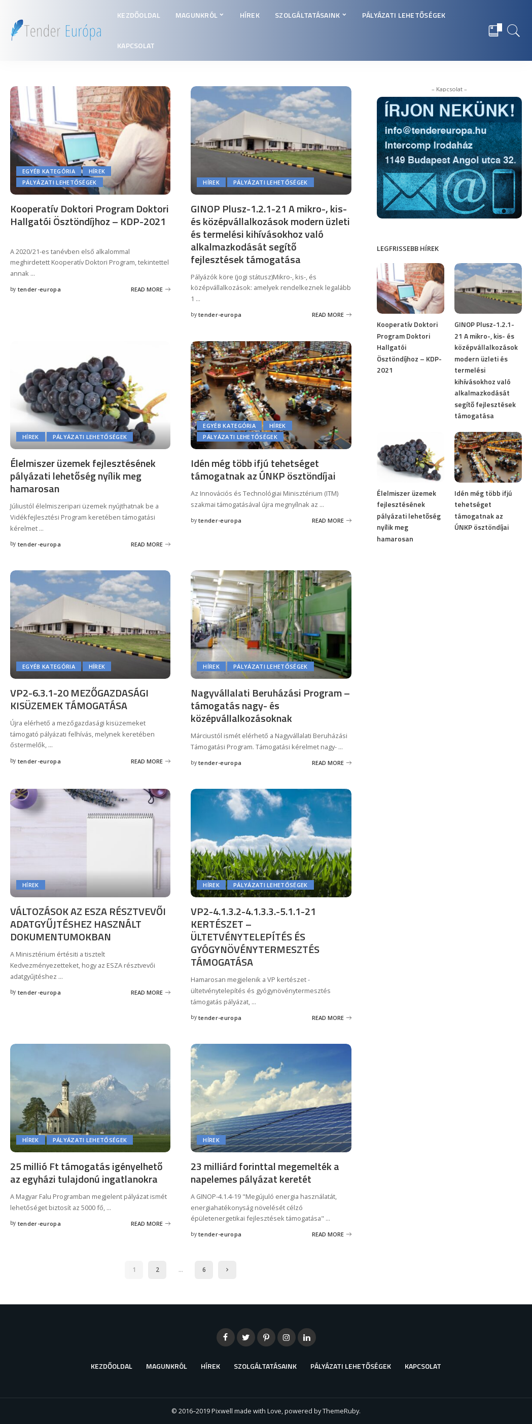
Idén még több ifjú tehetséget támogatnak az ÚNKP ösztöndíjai (263, 469)
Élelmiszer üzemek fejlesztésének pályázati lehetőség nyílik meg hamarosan (83, 475)
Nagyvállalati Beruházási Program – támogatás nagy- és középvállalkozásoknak (270, 705)
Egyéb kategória (48, 171)
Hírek (97, 171)
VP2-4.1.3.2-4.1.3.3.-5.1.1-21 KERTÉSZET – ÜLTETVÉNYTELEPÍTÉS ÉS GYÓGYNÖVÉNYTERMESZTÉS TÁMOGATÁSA (255, 936)
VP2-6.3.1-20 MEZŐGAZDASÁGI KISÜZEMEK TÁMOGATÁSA (79, 699)
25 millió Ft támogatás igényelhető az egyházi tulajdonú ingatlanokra (86, 1172)
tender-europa (39, 289)
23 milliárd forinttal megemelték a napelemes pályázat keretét (265, 1172)
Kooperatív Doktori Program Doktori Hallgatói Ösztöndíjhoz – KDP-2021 (89, 215)
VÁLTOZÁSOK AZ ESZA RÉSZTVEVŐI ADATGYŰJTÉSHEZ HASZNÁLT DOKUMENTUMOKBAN (88, 923)
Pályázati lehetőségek (59, 182)
